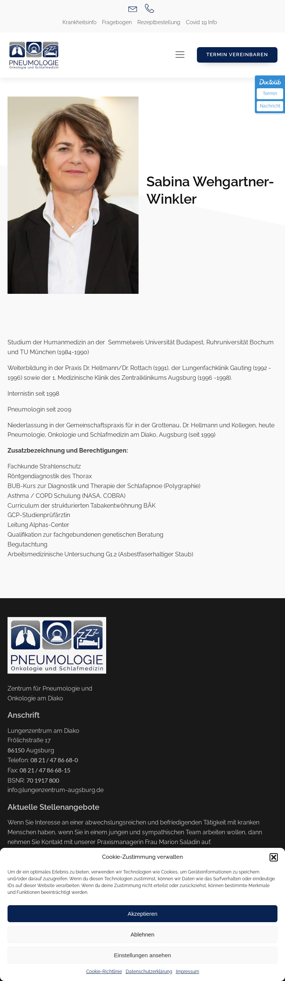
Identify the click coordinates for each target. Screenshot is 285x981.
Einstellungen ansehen (142, 955)
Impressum (187, 971)
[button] (273, 857)
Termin (270, 93)
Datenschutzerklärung (149, 971)
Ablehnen (142, 934)
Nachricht (270, 106)
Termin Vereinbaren (237, 54)
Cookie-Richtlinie (104, 971)
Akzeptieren (142, 913)
